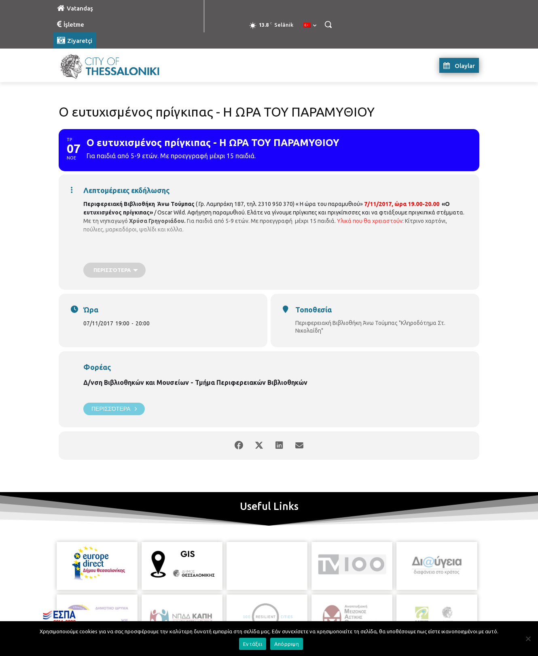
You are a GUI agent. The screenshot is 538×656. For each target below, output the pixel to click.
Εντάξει (252, 644)
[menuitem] (309, 25)
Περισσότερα (114, 409)
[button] (328, 24)
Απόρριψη (286, 644)
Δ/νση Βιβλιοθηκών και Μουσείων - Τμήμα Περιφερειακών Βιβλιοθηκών (195, 382)
